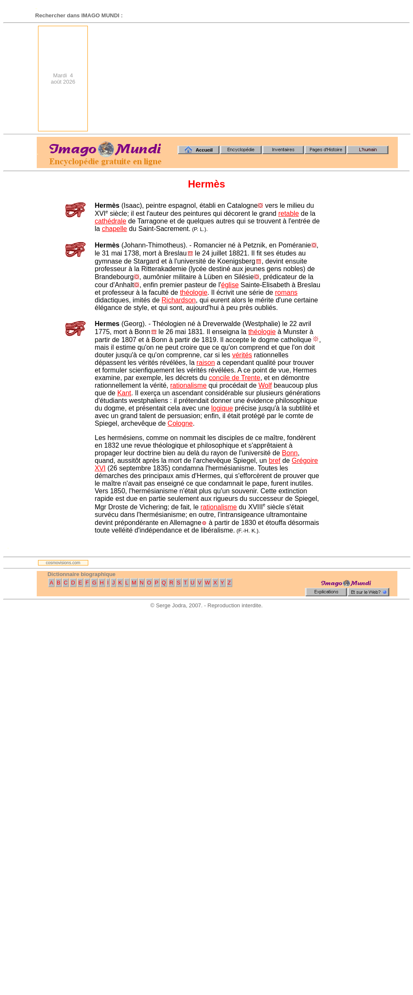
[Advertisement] (343, 78)
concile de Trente (235, 377)
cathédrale (110, 221)
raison (205, 362)
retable (288, 213)
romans (286, 292)
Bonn (290, 453)
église (230, 284)
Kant (124, 393)
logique (222, 408)
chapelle (114, 228)
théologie (193, 292)
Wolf (265, 385)
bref (274, 460)
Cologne (180, 423)
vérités (242, 355)
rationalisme (188, 385)
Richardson (179, 300)
